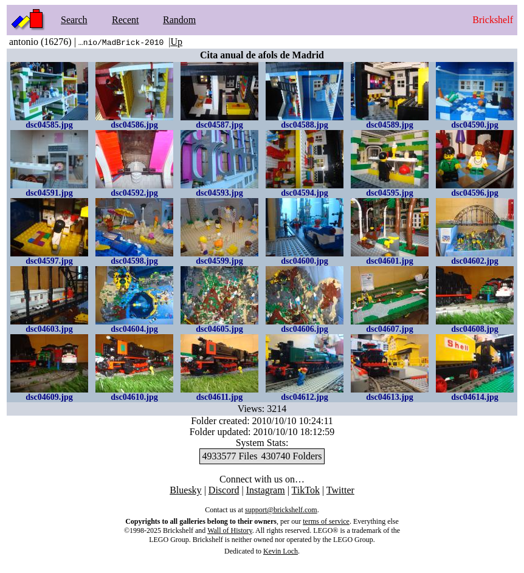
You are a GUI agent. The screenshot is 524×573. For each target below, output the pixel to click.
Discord (224, 490)
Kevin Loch (280, 551)
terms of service (326, 521)
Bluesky (185, 490)
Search (74, 20)
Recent (125, 20)
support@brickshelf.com (281, 510)
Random (179, 20)
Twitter (340, 490)
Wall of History (229, 530)
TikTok (306, 490)
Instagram (265, 490)
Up (176, 41)
